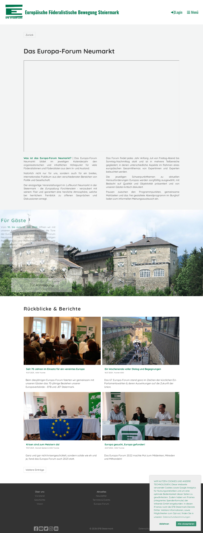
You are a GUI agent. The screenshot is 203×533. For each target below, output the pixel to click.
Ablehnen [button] (164, 523)
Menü (192, 12)
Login (176, 12)
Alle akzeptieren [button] (186, 523)
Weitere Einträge (35, 469)
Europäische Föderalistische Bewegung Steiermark (72, 12)
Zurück (29, 34)
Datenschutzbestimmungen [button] (176, 517)
